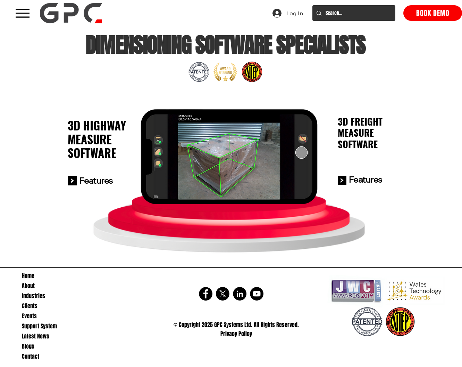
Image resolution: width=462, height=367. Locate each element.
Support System (39, 326)
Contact (30, 356)
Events (29, 316)
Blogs (28, 346)
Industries (33, 296)
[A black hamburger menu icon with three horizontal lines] (22, 13)
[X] (222, 294)
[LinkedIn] (239, 294)
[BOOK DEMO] (432, 13)
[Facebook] (205, 294)
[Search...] (353, 13)
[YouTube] (256, 294)
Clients (29, 306)
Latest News (35, 336)
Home (28, 276)
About (28, 286)
